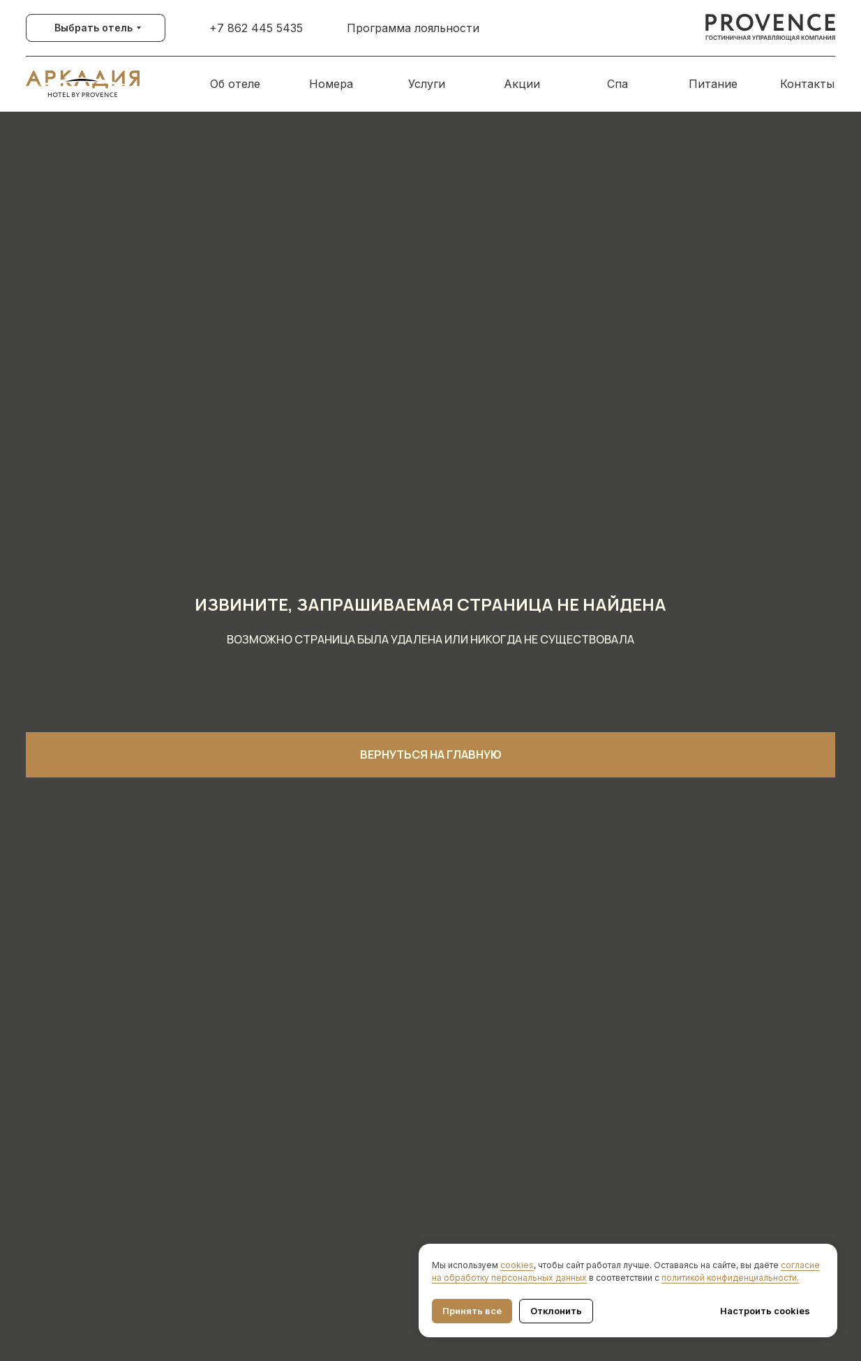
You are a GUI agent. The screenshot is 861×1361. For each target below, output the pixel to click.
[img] (770, 28)
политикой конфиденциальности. (730, 1277)
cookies (517, 1265)
